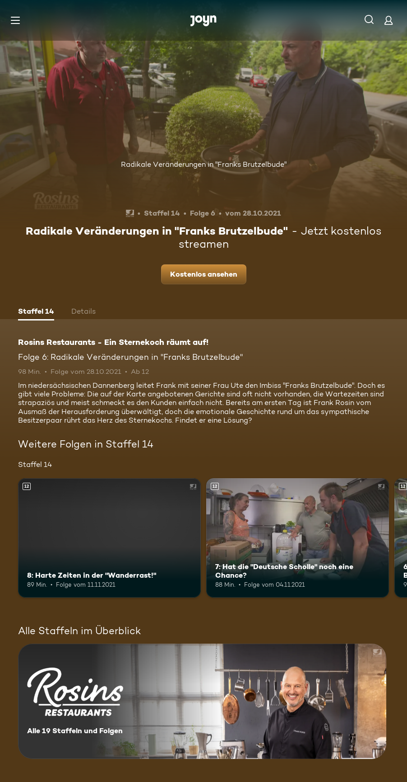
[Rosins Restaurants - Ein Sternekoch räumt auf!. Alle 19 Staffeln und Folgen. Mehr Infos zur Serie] (202, 701)
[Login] (388, 20)
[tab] (36, 312)
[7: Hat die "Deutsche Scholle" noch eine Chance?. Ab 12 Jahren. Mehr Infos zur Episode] (297, 537)
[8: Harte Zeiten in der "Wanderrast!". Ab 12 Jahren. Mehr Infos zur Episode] (109, 537)
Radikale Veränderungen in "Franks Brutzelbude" (204, 164)
